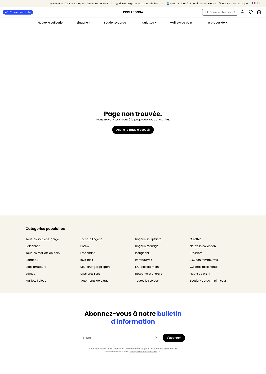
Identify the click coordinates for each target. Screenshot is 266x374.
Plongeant (142, 253)
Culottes (195, 239)
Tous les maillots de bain (43, 253)
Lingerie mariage (146, 246)
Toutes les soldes (147, 281)
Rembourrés (143, 260)
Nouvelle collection (51, 23)
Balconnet (33, 246)
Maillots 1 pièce (36, 281)
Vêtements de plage (94, 281)
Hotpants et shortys (148, 274)
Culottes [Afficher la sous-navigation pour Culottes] (149, 23)
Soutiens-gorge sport (95, 267)
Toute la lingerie (91, 239)
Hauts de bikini (200, 274)
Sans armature (36, 267)
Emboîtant (87, 253)
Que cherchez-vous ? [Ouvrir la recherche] (220, 12)
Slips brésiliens (90, 274)
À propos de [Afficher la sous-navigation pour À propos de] (218, 23)
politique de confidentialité (143, 351)
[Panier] (259, 12)
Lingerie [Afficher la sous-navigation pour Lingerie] (84, 23)
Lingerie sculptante (148, 239)
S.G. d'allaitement (147, 267)
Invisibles (86, 260)
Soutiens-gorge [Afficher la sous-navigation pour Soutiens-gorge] (117, 23)
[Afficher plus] (159, 352)
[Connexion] (242, 12)
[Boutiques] (233, 3)
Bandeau (32, 260)
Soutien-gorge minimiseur (208, 281)
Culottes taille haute (204, 267)
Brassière (196, 253)
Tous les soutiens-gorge (42, 239)
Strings (30, 274)
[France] (257, 3)
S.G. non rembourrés (204, 260)
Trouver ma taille (18, 12)
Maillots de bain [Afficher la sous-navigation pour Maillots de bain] (183, 23)
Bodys (84, 246)
